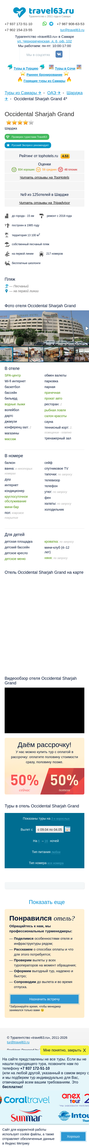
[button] (21, 354)
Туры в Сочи (65, 68)
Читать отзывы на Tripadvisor (44, 203)
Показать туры (45, 872)
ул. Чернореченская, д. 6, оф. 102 (44, 41)
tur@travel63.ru (72, 30)
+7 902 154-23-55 (18, 30)
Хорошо (73, 1136)
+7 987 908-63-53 (70, 24)
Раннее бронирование (44, 75)
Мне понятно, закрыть (62, 1050)
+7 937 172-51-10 (18, 24)
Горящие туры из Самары (45, 81)
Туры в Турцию (26, 68)
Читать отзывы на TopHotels (44, 177)
